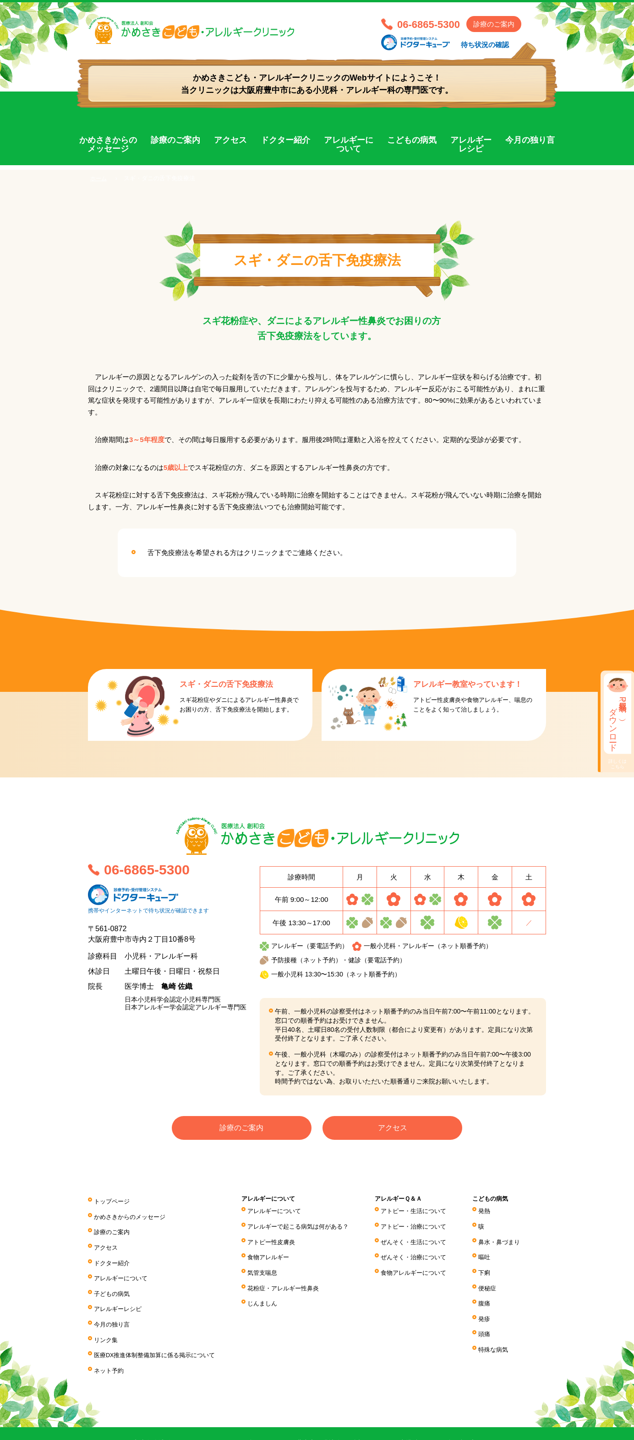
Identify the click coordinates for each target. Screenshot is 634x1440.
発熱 (487, 1210)
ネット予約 (110, 1339)
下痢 (487, 1261)
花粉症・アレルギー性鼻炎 (289, 1274)
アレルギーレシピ (471, 144)
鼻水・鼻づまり (503, 1236)
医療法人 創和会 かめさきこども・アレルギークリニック (230, 35)
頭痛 (487, 1312)
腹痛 (487, 1286)
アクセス (230, 140)
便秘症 (491, 1274)
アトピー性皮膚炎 (276, 1236)
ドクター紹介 (285, 140)
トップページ (113, 1200)
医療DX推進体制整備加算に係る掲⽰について (159, 1327)
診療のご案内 (493, 24)
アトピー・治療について (420, 1223)
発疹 (487, 1299)
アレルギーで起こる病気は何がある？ (305, 1223)
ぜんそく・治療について (420, 1248)
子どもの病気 (113, 1276)
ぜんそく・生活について (420, 1236)
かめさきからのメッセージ (108, 144)
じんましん (267, 1286)
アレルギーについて (348, 144)
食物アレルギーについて (420, 1261)
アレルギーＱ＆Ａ (404, 1199)
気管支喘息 (267, 1261)
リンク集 (107, 1314)
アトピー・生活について (420, 1210)
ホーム (99, 178)
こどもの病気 (412, 140)
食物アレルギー (273, 1248)
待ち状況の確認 (485, 45)
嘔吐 (487, 1248)
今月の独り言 (530, 140)
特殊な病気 (497, 1324)
